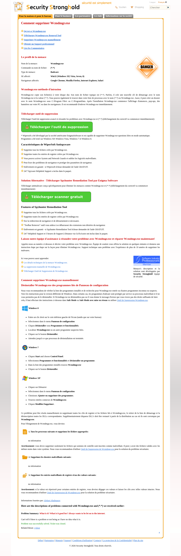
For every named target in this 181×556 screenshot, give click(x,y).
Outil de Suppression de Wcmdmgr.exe (98, 449)
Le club (98, 16)
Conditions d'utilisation (82, 540)
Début (40, 540)
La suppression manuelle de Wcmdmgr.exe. (42, 267)
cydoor (37, 528)
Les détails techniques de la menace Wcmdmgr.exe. (46, 262)
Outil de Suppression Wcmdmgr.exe (132, 300)
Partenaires (49, 540)
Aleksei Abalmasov (52, 500)
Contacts (97, 540)
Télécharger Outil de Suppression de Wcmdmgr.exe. (46, 271)
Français (162, 2)
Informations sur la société (119, 16)
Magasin (59, 540)
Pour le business (63, 16)
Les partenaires (82, 16)
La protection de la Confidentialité (117, 540)
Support (67, 540)
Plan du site (138, 540)
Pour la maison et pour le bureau (35, 16)
